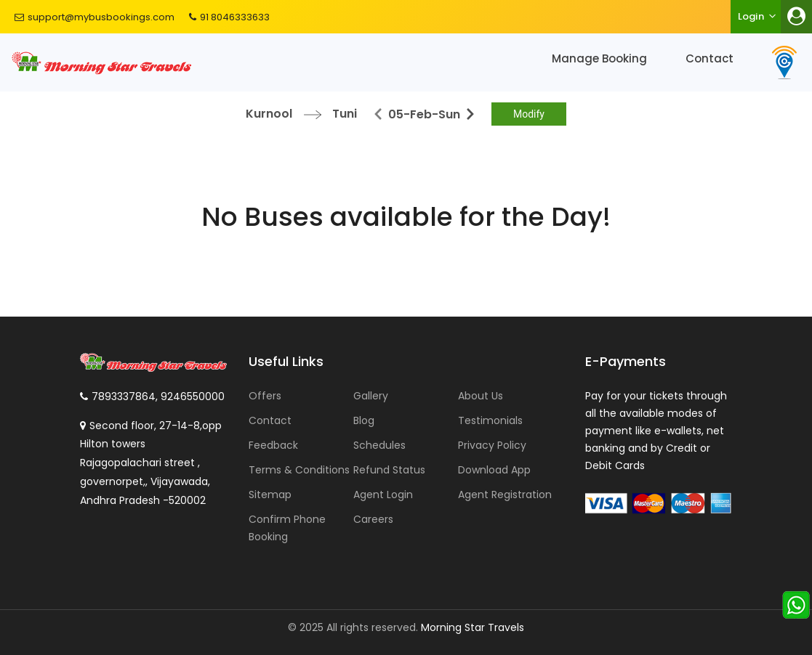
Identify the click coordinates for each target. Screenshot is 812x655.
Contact (709, 58)
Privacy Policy (492, 445)
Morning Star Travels (472, 627)
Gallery (370, 395)
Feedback (273, 445)
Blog (363, 420)
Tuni (344, 113)
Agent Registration (505, 494)
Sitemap (270, 494)
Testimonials (490, 420)
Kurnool (269, 113)
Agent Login (383, 494)
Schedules (379, 445)
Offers (265, 395)
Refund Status (389, 470)
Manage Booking (599, 58)
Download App (494, 470)
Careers (373, 519)
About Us (480, 395)
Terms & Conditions (299, 470)
